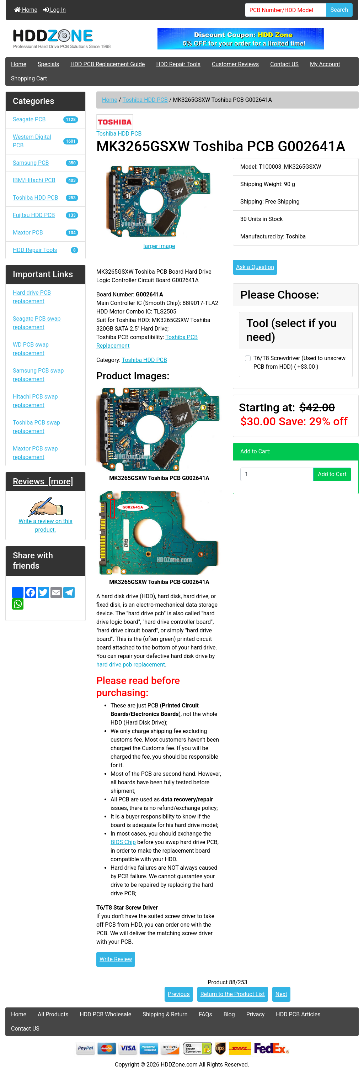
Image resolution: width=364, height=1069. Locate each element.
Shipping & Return (165, 1014)
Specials (48, 64)
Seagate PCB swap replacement (36, 323)
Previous (179, 994)
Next (281, 994)
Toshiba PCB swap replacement (36, 427)
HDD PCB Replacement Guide (107, 64)
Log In (54, 9)
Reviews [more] (43, 481)
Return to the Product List (232, 994)
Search (339, 9)
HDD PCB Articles (298, 1014)
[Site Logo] (64, 39)
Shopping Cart (29, 78)
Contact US (284, 64)
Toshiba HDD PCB (145, 99)
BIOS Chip (123, 842)
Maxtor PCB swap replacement (35, 452)
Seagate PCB (45, 119)
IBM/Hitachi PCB (45, 180)
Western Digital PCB (45, 141)
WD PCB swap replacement (31, 349)
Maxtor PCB (45, 232)
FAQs (205, 1014)
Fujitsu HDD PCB (45, 215)
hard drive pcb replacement (130, 664)
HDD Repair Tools (178, 64)
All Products (53, 1014)
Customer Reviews (235, 64)
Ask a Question (255, 267)
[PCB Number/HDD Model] (285, 10)
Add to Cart (332, 474)
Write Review (116, 959)
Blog (229, 1014)
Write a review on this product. (45, 518)
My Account (325, 64)
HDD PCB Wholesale (105, 1014)
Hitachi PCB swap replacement (35, 401)
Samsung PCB (45, 162)
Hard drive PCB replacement (32, 297)
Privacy (255, 1014)
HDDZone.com (179, 1064)
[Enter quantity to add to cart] (277, 474)
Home (25, 9)
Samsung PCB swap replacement (38, 375)
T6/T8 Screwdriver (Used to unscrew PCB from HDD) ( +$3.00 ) (299, 362)
